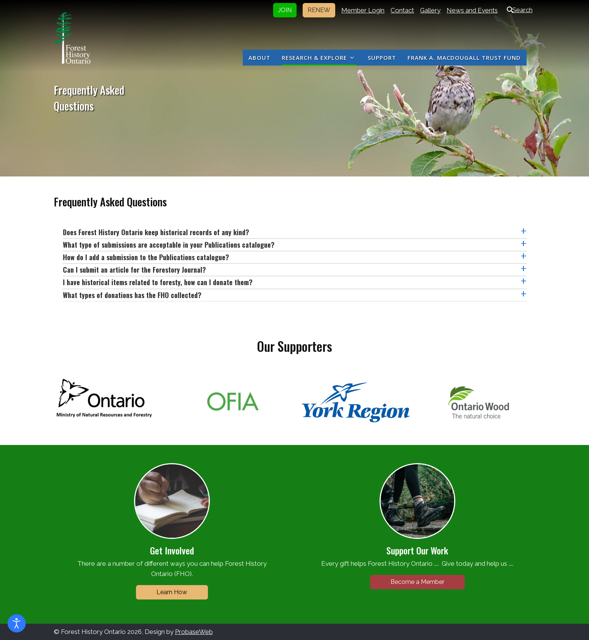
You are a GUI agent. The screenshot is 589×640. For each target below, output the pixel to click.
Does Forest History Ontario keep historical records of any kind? (156, 232)
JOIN (285, 10)
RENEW (319, 10)
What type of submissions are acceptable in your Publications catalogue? (169, 245)
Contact (402, 10)
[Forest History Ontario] (72, 37)
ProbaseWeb (194, 631)
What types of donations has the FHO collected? (132, 295)
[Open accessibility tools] (17, 623)
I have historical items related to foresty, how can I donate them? (158, 282)
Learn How (171, 592)
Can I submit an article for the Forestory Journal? (134, 270)
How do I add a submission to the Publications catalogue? (146, 257)
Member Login (362, 10)
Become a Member (417, 581)
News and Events (472, 10)
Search (518, 10)
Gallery (430, 10)
